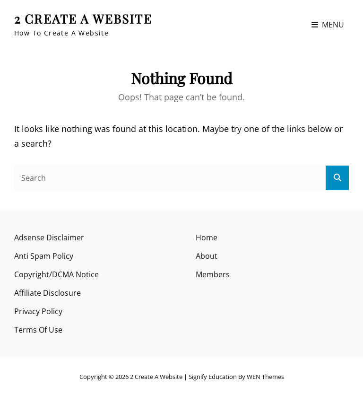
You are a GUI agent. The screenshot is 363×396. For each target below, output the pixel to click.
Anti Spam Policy (43, 256)
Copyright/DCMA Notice (56, 274)
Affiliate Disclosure (47, 293)
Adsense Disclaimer (49, 237)
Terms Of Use (38, 330)
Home (206, 237)
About (206, 256)
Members (213, 274)
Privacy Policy (38, 311)
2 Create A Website (83, 18)
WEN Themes (265, 376)
